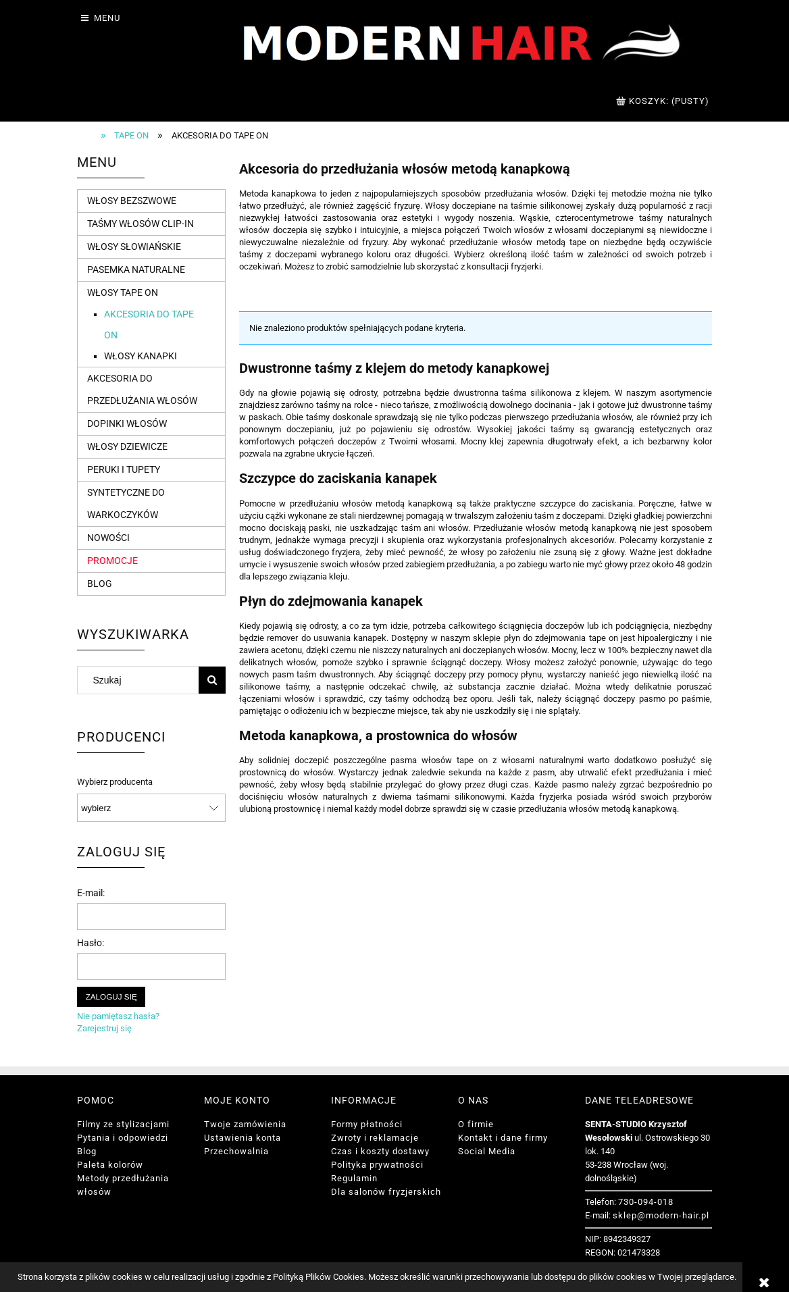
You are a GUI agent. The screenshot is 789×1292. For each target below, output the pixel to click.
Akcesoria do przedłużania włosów (142, 389)
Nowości (108, 537)
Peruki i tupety (123, 469)
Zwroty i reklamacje (375, 1138)
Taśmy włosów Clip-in (140, 223)
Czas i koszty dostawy (380, 1151)
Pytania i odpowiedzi (122, 1138)
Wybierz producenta (115, 782)
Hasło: (90, 942)
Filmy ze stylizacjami (123, 1124)
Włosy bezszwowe (131, 200)
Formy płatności (367, 1124)
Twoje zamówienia (245, 1124)
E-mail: (91, 892)
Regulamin (354, 1178)
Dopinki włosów (127, 423)
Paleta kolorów (110, 1165)
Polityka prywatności (377, 1165)
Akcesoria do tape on (149, 324)
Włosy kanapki (140, 356)
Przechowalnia (236, 1151)
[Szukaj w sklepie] (141, 680)
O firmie (476, 1124)
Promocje (112, 560)
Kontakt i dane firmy (503, 1138)
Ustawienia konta (242, 1138)
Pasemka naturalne (136, 269)
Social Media (486, 1151)
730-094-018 (645, 1202)
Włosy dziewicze (127, 446)
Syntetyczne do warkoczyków (126, 503)
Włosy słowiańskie (134, 246)
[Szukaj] (212, 680)
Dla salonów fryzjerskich (386, 1192)
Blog (99, 583)
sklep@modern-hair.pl (661, 1215)
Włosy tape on (122, 292)
